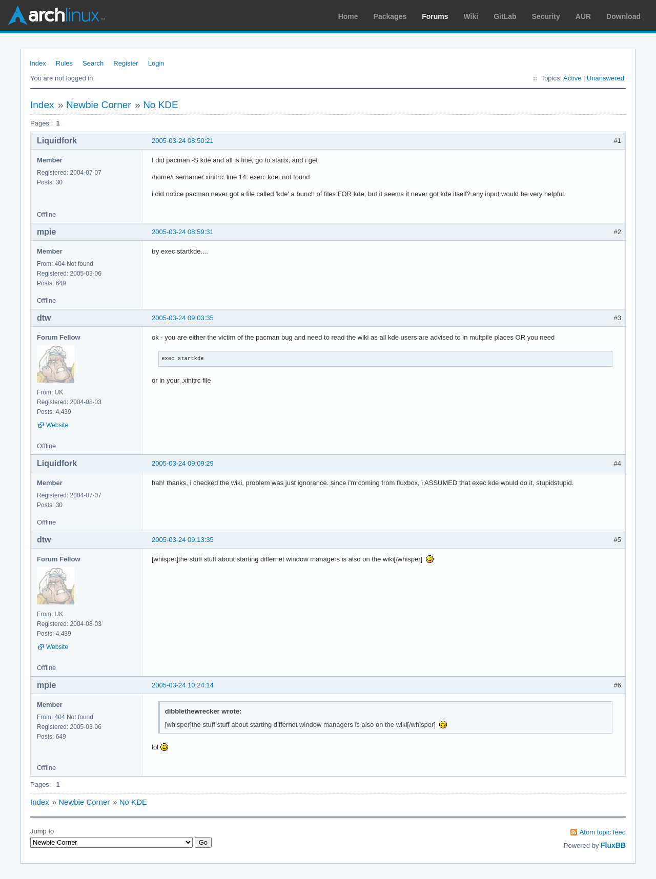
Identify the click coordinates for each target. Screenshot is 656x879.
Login (156, 63)
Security (546, 16)
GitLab (505, 16)
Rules (64, 63)
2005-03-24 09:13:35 (183, 539)
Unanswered (605, 78)
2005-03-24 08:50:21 (183, 140)
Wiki (471, 16)
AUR (583, 16)
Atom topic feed (603, 832)
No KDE (160, 104)
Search (93, 63)
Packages (390, 16)
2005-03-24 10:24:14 (183, 685)
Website (57, 425)
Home (348, 16)
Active (572, 78)
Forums (435, 16)
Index (38, 63)
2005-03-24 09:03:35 (183, 318)
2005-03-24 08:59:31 (183, 232)
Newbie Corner (98, 104)
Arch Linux (56, 15)
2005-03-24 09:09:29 (183, 463)
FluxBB (613, 845)
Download (623, 16)
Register (125, 63)
